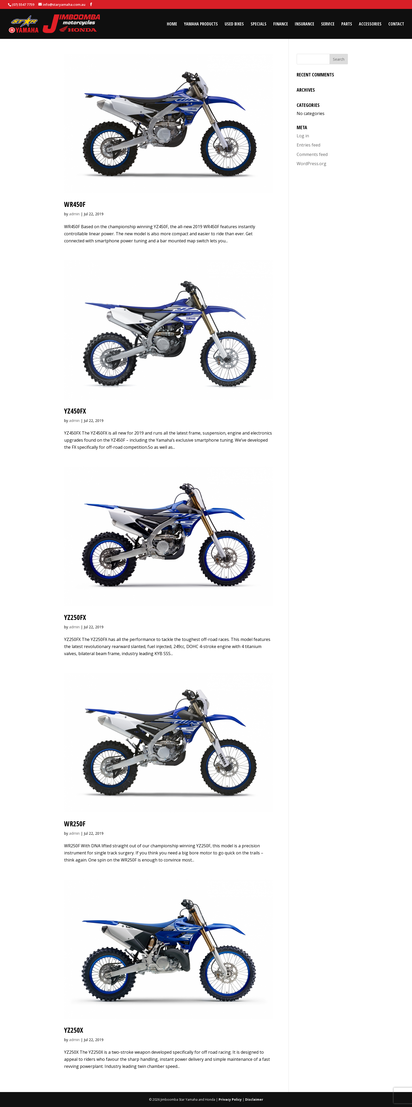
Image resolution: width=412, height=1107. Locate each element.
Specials (258, 24)
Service (327, 24)
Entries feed (308, 145)
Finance (280, 24)
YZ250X (73, 1030)
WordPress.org (311, 163)
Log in (303, 136)
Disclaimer (254, 1099)
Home (172, 24)
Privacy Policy (230, 1099)
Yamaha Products (201, 24)
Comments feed (312, 154)
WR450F (74, 204)
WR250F (74, 823)
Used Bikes (234, 24)
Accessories (370, 24)
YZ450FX (75, 411)
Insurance (304, 24)
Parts (346, 24)
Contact (396, 24)
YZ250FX (75, 617)
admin (74, 213)
